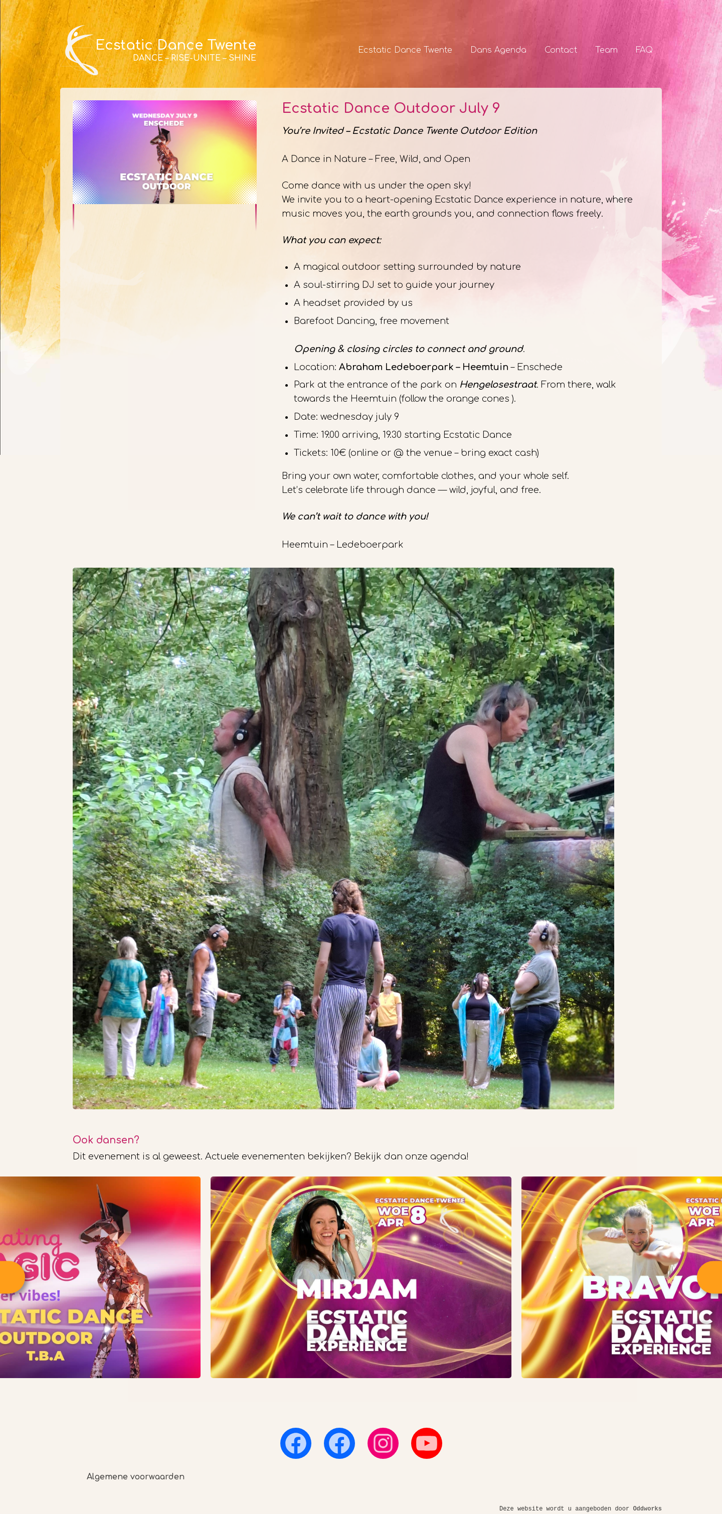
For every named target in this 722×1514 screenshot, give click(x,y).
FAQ (644, 50)
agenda (448, 1156)
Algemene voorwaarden (136, 1476)
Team (606, 50)
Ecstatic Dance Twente (405, 50)
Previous (12, 1277)
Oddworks (647, 1508)
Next (709, 1277)
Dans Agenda (498, 50)
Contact (561, 50)
